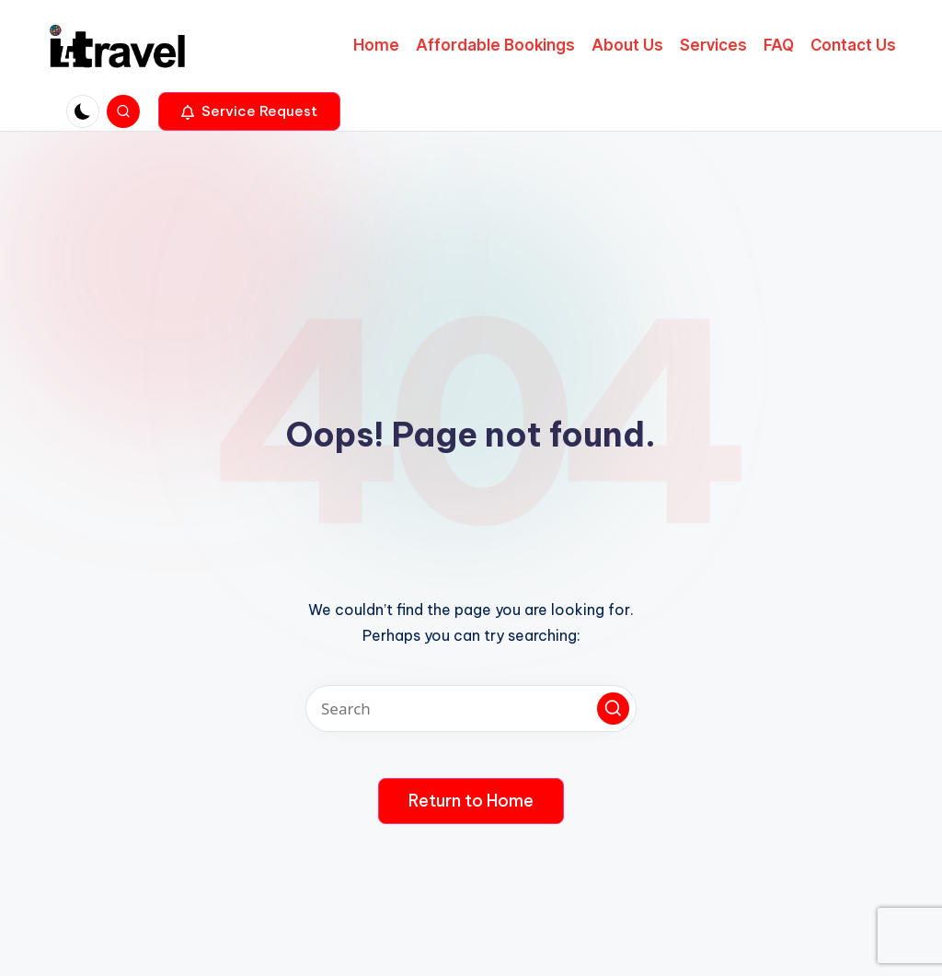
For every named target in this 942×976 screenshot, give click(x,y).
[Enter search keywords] (471, 708)
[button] (249, 111)
